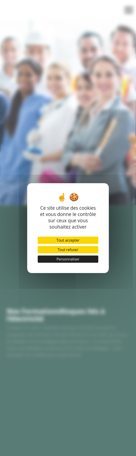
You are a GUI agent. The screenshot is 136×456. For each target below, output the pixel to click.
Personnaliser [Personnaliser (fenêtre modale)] (68, 259)
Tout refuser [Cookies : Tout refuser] (68, 249)
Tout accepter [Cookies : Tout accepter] (68, 240)
